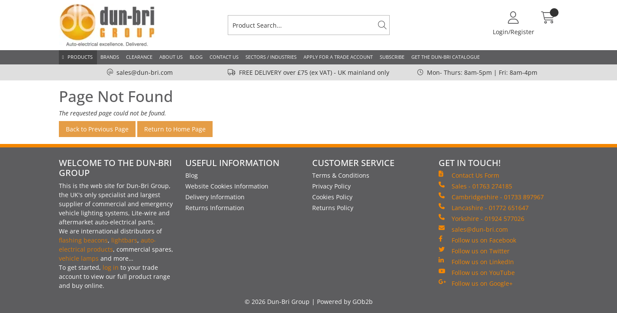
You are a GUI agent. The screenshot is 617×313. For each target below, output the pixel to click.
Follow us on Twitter (474, 250)
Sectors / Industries (271, 57)
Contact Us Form (469, 175)
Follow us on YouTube (477, 272)
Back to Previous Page (97, 129)
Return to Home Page (175, 129)
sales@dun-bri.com (144, 72)
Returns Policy (332, 208)
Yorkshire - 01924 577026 (481, 218)
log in (111, 267)
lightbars (124, 240)
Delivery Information (215, 197)
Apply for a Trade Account (338, 57)
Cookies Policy (332, 197)
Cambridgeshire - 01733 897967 (491, 196)
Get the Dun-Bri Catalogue (445, 57)
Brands (109, 57)
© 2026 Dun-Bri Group (277, 301)
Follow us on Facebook (477, 240)
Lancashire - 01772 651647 (484, 207)
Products (80, 57)
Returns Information (214, 208)
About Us (171, 57)
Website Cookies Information (226, 186)
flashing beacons (83, 240)
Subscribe (392, 57)
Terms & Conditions (340, 175)
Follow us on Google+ (476, 283)
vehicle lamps (79, 258)
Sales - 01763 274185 (475, 186)
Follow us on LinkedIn (476, 261)
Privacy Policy (331, 186)
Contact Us (224, 57)
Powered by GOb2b (345, 301)
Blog (196, 57)
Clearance (139, 57)
